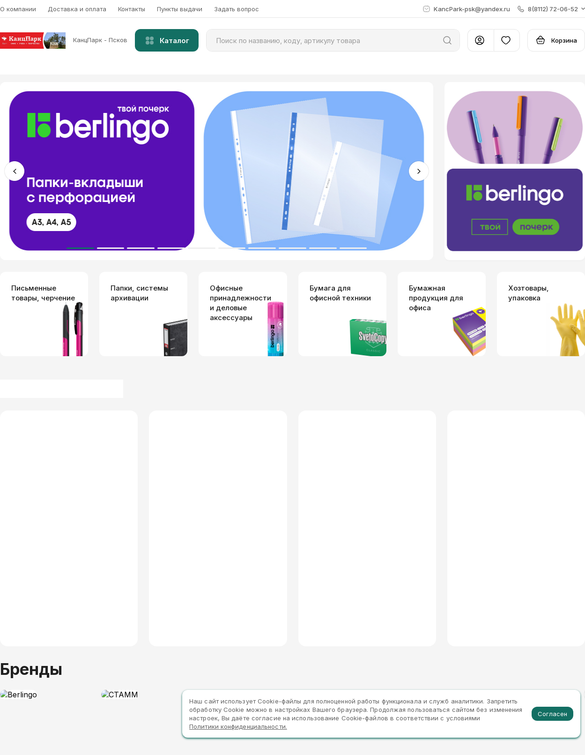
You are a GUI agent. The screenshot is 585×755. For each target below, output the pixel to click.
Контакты (131, 9)
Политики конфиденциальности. (238, 726)
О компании (18, 9)
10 (353, 248)
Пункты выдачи (179, 9)
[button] (551, 9)
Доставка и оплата (77, 9)
